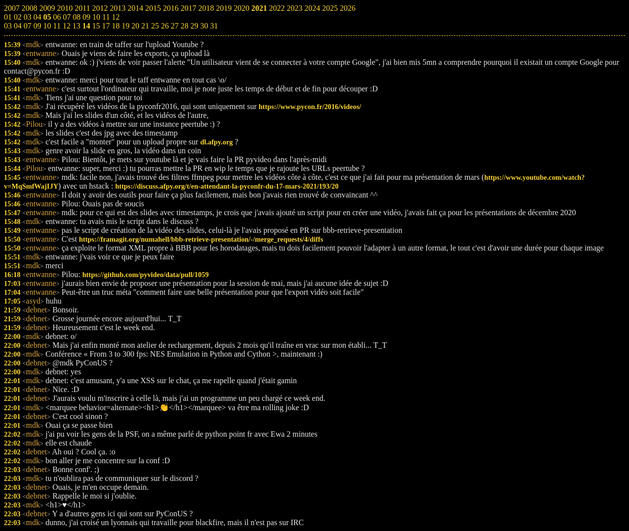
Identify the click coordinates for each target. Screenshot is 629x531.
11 (56, 26)
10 (47, 26)
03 (8, 26)
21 (145, 26)
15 (96, 26)
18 (115, 26)
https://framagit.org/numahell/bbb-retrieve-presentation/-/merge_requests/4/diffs (201, 239)
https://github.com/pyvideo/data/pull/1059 (146, 275)
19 (125, 26)
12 (66, 26)
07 (27, 26)
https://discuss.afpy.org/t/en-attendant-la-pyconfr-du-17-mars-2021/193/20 (227, 186)
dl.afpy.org (216, 142)
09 (37, 26)
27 (174, 26)
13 (76, 26)
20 (135, 26)
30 (204, 26)
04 (18, 26)
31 (214, 26)
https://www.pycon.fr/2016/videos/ (309, 107)
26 (165, 26)
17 (106, 26)
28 (184, 26)
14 (86, 26)
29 (194, 26)
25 (155, 26)
